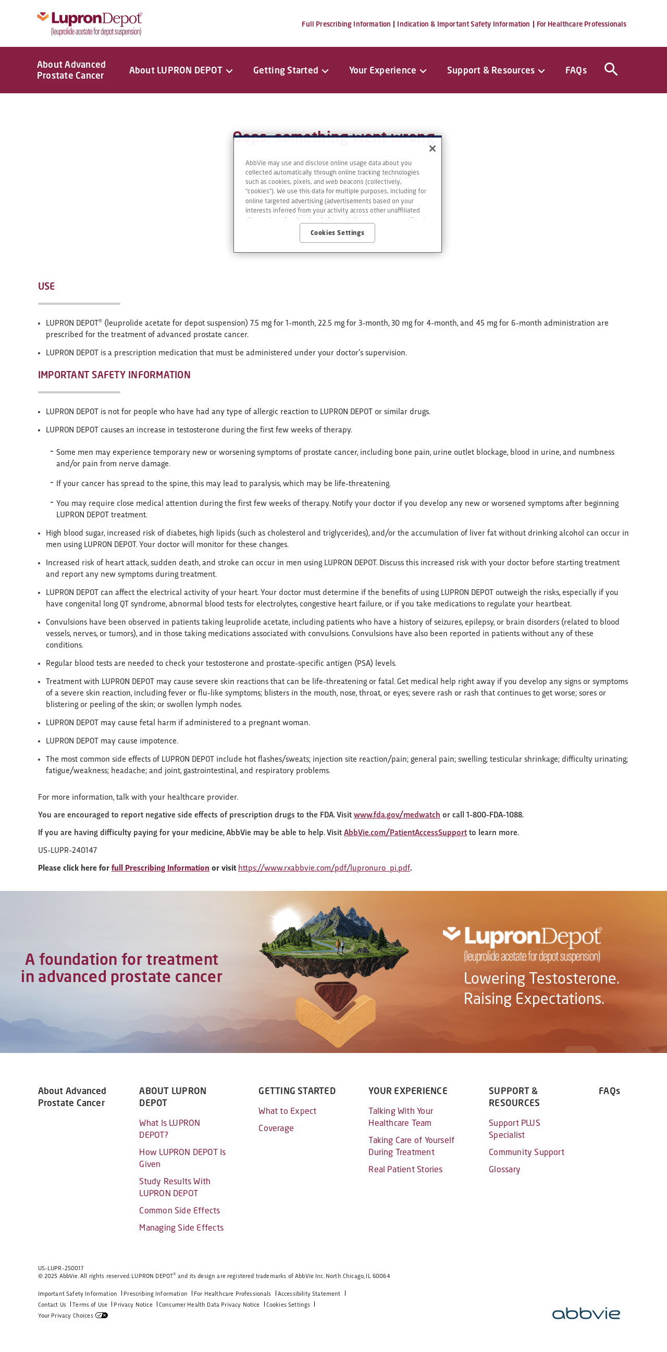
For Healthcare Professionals (232, 1293)
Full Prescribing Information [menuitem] (346, 24)
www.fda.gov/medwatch (397, 814)
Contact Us (52, 1304)
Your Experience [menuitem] (382, 70)
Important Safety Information (78, 1293)
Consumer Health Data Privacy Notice (209, 1304)
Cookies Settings (288, 1304)
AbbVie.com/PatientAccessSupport (405, 832)
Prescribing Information (155, 1293)
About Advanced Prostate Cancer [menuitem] (71, 70)
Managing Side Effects (181, 1228)
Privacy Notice (133, 1304)
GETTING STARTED (296, 1091)
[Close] (432, 148)
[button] (609, 68)
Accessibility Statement (309, 1293)
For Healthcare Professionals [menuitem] (582, 24)
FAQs (609, 1091)
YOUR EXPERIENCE (407, 1091)
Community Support (526, 1152)
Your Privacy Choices (65, 1315)
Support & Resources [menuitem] (491, 70)
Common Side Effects (179, 1210)
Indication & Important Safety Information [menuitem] (463, 24)
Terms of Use (89, 1304)
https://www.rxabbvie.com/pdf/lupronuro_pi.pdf (324, 867)
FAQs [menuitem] (576, 70)
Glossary (505, 1169)
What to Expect (287, 1111)
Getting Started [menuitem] (285, 70)
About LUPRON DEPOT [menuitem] (176, 70)
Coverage (276, 1128)
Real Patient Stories (405, 1169)
